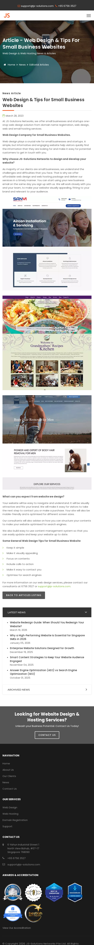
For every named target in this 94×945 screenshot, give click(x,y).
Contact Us (9, 788)
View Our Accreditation (16, 928)
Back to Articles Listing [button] (23, 595)
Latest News (16, 612)
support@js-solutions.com (37, 6)
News (22, 64)
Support (7, 826)
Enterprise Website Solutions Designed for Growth (42, 648)
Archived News (19, 689)
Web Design (9, 807)
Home (8, 64)
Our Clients (9, 776)
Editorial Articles (39, 64)
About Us (8, 769)
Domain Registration (15, 820)
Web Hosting (10, 813)
